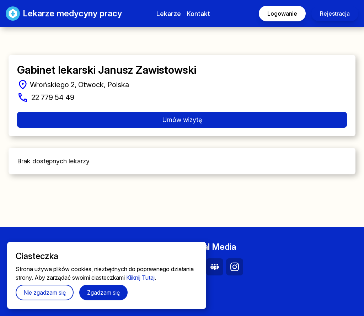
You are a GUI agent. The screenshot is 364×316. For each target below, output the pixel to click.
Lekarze (168, 13)
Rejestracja (335, 13)
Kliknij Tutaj (140, 277)
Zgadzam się (103, 292)
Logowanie (282, 13)
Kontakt (198, 13)
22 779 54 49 (52, 97)
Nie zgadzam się (44, 292)
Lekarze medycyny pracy (57, 13)
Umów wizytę (182, 119)
